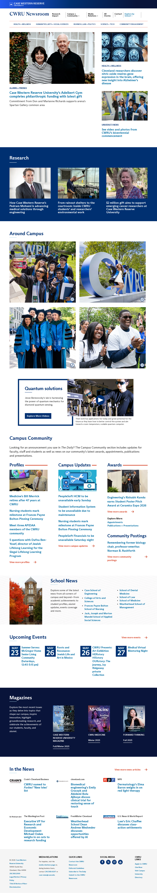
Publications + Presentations (123, 525)
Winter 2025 (94, 740)
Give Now (138, 867)
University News (110, 125)
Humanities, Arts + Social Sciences (52, 24)
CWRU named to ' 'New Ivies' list (35, 787)
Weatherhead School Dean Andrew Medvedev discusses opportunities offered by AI (83, 829)
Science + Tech (107, 24)
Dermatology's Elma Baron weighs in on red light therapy (131, 787)
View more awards (120, 512)
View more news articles (128, 769)
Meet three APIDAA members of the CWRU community (24, 529)
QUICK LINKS (75, 857)
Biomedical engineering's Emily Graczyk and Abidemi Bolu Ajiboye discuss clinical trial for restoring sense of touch (83, 795)
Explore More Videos (38, 415)
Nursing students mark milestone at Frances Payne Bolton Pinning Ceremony (27, 515)
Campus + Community (73, 15)
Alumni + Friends (18, 88)
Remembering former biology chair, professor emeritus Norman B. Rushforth (126, 546)
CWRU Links (138, 858)
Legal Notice (14, 877)
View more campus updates (76, 546)
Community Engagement (131, 24)
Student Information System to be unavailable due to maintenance (76, 510)
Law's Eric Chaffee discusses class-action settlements (130, 824)
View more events (135, 637)
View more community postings (127, 558)
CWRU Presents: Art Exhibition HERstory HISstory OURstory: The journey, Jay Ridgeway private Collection (102, 661)
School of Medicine (130, 600)
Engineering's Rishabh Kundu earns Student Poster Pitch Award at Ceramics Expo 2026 (126, 501)
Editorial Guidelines (76, 868)
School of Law (127, 597)
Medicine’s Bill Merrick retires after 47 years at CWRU (24, 500)
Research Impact (56, 15)
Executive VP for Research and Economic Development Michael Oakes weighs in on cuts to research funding (37, 831)
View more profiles (23, 562)
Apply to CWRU (141, 864)
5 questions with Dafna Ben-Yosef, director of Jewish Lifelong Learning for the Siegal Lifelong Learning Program (27, 548)
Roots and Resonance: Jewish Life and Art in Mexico (66, 652)
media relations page (47, 865)
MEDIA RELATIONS (48, 857)
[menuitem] (22, 24)
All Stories (107, 15)
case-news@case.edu (47, 875)
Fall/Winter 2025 (61, 746)
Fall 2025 (127, 740)
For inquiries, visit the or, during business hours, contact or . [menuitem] (48, 868)
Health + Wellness (22, 24)
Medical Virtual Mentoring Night (138, 649)
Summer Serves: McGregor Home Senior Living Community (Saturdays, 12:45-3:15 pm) (31, 656)
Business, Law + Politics (84, 24)
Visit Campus (140, 871)
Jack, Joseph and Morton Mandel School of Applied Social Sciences (98, 617)
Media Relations (93, 15)
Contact (118, 14)
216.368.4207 (50, 872)
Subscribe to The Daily (77, 872)
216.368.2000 (14, 873)
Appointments (115, 522)
